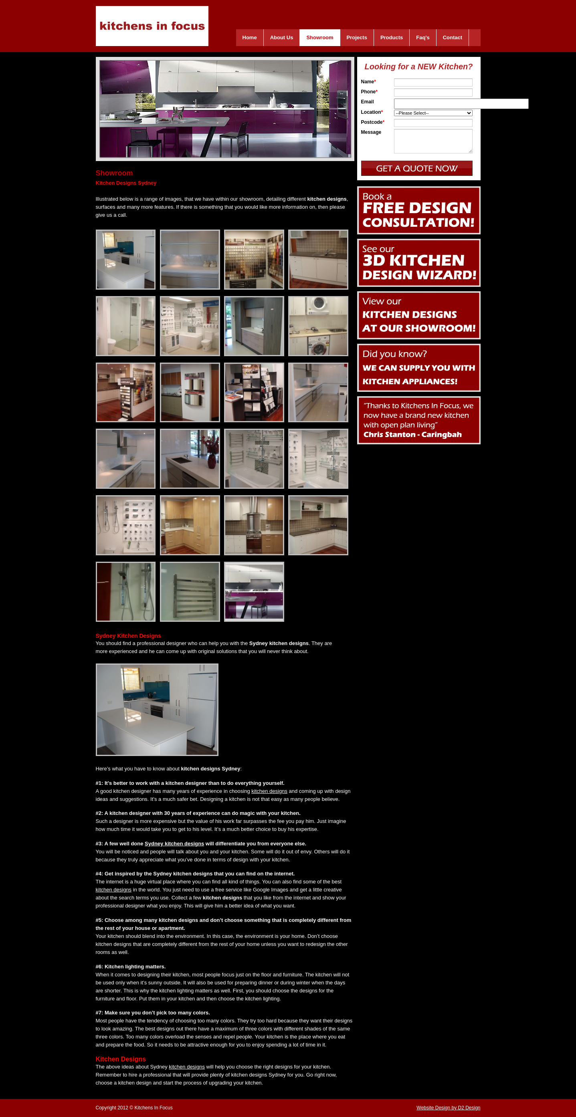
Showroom (319, 37)
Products (391, 37)
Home (250, 37)
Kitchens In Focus (152, 26)
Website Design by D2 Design (448, 1108)
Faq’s (422, 37)
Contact (452, 37)
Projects (357, 37)
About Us (281, 37)
